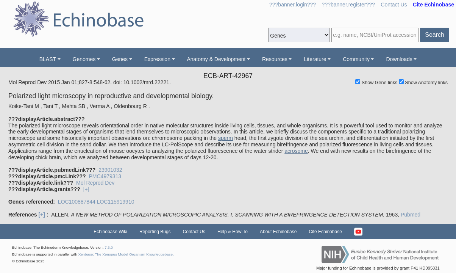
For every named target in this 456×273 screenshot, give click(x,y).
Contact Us (394, 5)
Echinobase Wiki (110, 231)
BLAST (47, 59)
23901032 (110, 170)
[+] (86, 189)
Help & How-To (232, 231)
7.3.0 (109, 247)
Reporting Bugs (155, 231)
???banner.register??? (348, 5)
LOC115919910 (115, 202)
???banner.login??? (292, 5)
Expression (157, 59)
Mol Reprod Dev (95, 183)
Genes (120, 59)
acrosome (296, 151)
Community (356, 59)
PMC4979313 (105, 176)
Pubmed (410, 215)
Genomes (84, 59)
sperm (225, 138)
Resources (274, 59)
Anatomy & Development (216, 59)
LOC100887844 (76, 202)
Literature (315, 59)
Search (434, 34)
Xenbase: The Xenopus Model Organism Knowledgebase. (126, 254)
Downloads (399, 59)
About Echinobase (278, 231)
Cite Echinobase (325, 231)
